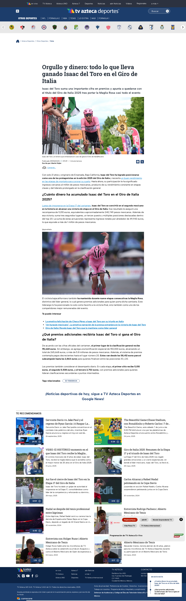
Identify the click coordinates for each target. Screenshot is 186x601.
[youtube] (28, 576)
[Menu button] (27, 11)
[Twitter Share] (142, 161)
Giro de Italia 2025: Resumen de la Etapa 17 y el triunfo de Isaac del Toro (147, 451)
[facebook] (32, 576)
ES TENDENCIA (71, 381)
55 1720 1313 (145, 576)
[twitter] (19, 576)
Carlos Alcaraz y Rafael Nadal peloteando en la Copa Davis (141, 481)
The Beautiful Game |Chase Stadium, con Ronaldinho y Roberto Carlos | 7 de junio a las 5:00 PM (146, 421)
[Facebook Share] (137, 161)
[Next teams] (183, 27)
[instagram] (23, 576)
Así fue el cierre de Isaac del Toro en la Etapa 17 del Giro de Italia (68, 481)
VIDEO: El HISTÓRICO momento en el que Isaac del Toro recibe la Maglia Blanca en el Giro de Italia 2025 (67, 451)
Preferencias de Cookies (119, 586)
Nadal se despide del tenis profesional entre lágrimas (68, 510)
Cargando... (51, 168)
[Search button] (167, 11)
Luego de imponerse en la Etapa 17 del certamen (66, 205)
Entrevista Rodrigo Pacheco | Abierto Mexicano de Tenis (145, 510)
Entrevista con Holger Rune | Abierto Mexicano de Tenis (67, 540)
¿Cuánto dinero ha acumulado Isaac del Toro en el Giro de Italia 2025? (166, 583)
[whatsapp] (36, 576)
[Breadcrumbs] (19, 41)
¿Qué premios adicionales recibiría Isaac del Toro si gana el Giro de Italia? (166, 592)
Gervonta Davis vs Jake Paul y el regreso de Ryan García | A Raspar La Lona (67, 421)
